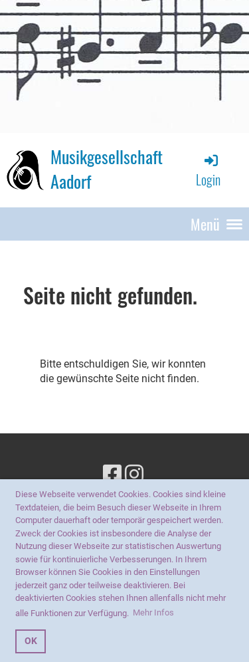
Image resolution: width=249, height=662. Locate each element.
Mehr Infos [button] (153, 612)
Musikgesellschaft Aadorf (106, 169)
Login (208, 170)
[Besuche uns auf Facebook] (112, 474)
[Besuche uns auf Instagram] (134, 474)
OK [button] (31, 641)
